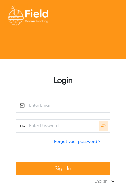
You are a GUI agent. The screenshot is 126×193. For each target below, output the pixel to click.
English (105, 181)
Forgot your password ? (77, 142)
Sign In (63, 169)
